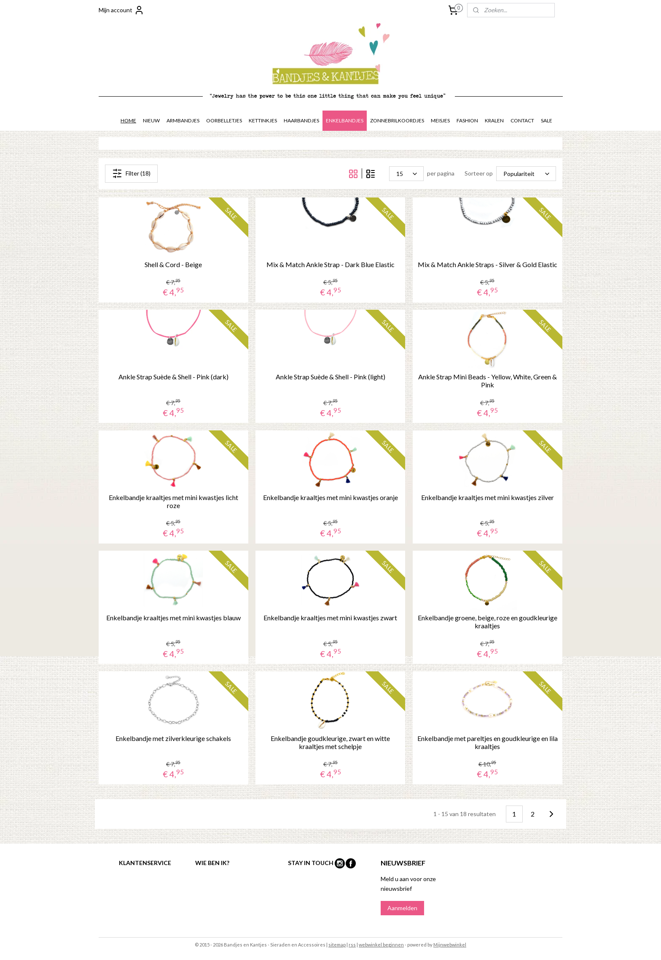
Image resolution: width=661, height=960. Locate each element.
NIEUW (151, 120)
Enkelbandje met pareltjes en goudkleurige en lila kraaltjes (487, 742)
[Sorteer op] (526, 174)
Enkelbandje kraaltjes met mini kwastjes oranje (330, 497)
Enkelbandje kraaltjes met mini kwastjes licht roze (173, 501)
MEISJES (440, 120)
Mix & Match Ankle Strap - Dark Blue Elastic (330, 264)
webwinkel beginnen (381, 944)
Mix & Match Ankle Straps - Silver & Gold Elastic (487, 264)
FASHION (467, 120)
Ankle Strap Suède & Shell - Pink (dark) (173, 377)
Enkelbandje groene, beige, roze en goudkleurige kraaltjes (487, 622)
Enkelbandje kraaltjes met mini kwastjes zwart (330, 618)
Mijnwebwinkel (449, 944)
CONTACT (522, 120)
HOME (128, 120)
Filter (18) (131, 173)
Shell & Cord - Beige (173, 264)
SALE (546, 120)
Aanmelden (402, 907)
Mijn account (121, 10)
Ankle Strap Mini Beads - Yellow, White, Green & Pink (487, 381)
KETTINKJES (263, 120)
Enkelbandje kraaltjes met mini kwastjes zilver (487, 497)
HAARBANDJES (301, 120)
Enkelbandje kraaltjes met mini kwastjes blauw (173, 618)
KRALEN (494, 120)
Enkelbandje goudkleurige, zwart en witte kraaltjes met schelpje (330, 742)
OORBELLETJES (224, 120)
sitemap (337, 944)
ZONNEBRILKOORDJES (397, 120)
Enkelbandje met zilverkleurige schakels (173, 738)
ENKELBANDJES (344, 120)
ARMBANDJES (183, 120)
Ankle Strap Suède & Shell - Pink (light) (330, 377)
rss (352, 944)
